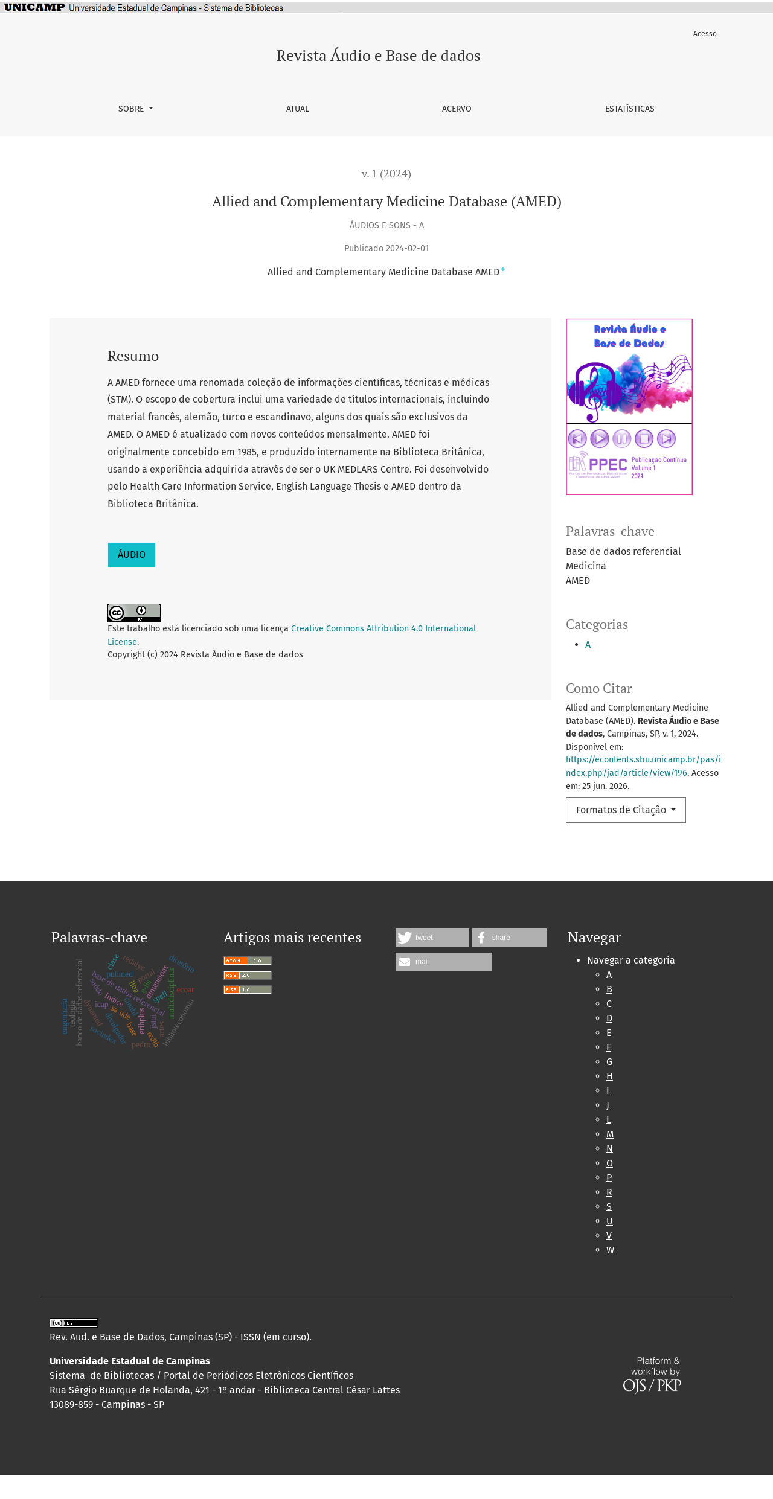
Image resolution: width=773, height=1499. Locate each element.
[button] (432, 962)
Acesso (705, 34)
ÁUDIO (132, 554)
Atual (297, 109)
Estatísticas (630, 109)
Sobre (132, 109)
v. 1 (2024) (386, 174)
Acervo (457, 109)
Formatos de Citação (622, 810)
